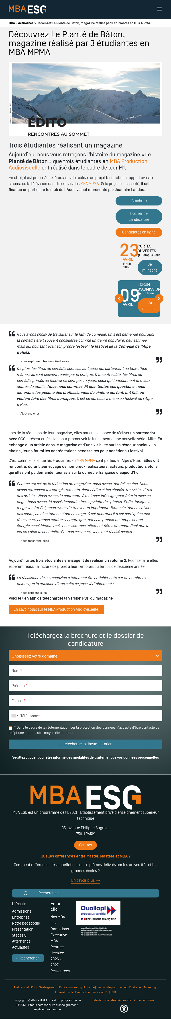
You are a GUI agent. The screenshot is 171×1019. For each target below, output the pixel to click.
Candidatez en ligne (139, 232)
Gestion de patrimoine (111, 987)
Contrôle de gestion (44, 987)
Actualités (25, 23)
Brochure (139, 201)
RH (107, 992)
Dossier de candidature (139, 216)
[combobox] (14, 715)
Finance (89, 987)
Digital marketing (70, 987)
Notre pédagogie (26, 923)
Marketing (149, 987)
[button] (124, 1009)
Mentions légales (105, 1000)
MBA (11, 23)
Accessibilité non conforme (136, 1000)
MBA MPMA (89, 183)
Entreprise (20, 917)
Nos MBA (58, 917)
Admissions (21, 911)
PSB (113, 992)
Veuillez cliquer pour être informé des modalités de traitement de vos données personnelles (85, 758)
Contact (85, 845)
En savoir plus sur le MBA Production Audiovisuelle (56, 609)
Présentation (22, 929)
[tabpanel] (139, 300)
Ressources (60, 971)
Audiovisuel (21, 987)
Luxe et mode (64, 992)
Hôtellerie (134, 987)
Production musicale (89, 992)
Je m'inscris (149, 267)
